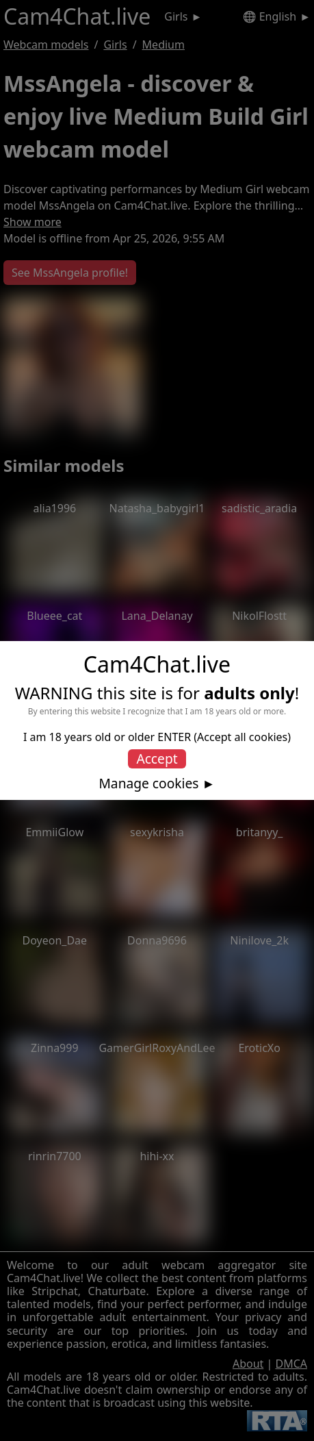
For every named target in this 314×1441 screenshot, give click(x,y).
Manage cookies (148, 783)
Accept (156, 758)
